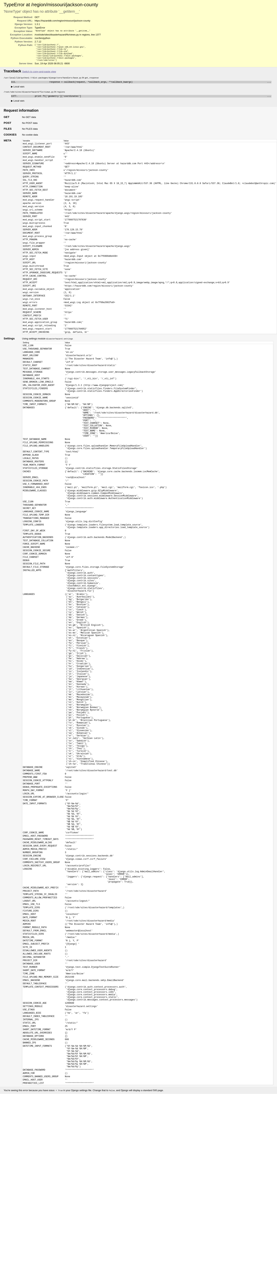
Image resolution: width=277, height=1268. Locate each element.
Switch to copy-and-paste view (39, 74)
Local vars (17, 90)
